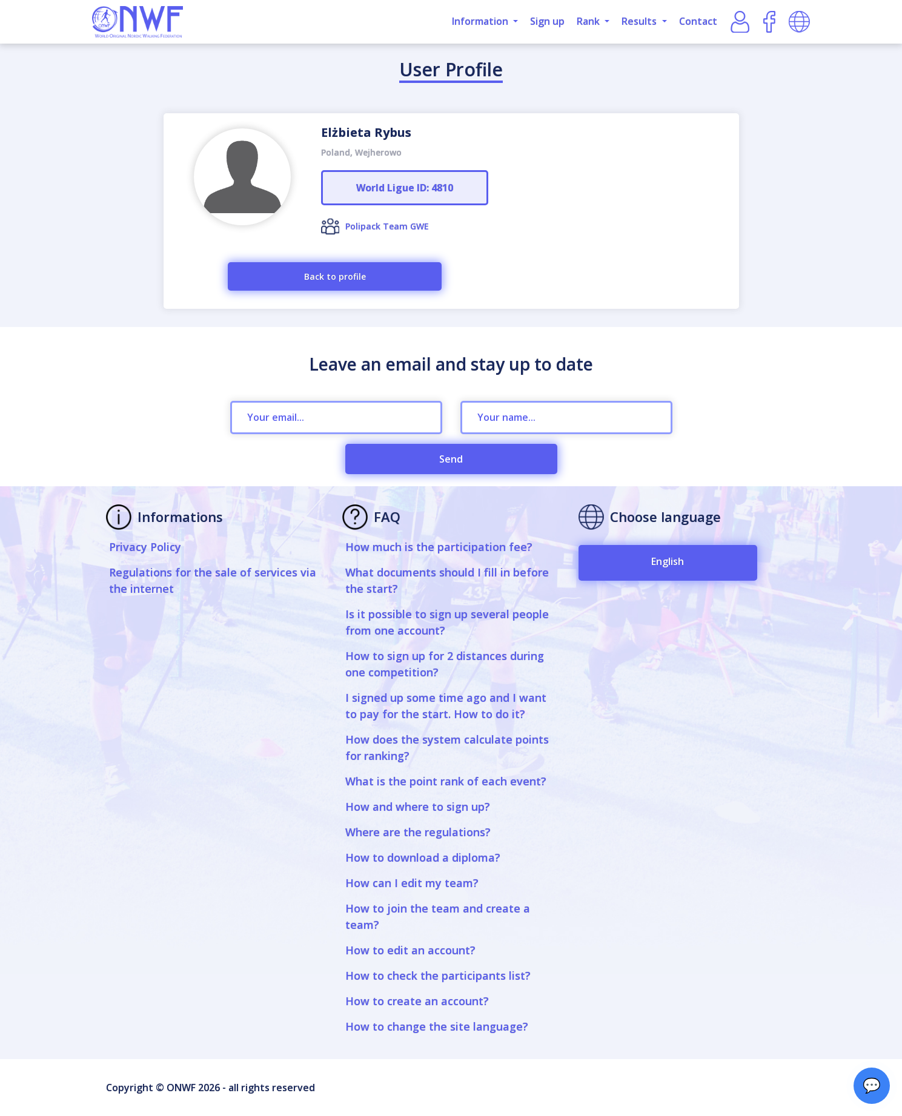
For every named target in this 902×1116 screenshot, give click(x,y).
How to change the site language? (436, 1026)
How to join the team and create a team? (437, 916)
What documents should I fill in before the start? (447, 580)
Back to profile (335, 276)
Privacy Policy (145, 547)
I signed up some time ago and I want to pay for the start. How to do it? (445, 705)
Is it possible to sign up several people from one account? (447, 622)
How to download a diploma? (422, 857)
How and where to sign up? (417, 806)
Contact (698, 21)
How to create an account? (417, 1001)
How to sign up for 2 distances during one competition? (444, 664)
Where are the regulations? (418, 832)
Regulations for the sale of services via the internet (212, 580)
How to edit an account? (410, 950)
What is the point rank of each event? (445, 781)
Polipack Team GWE (387, 226)
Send (451, 459)
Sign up (547, 21)
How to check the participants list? (438, 975)
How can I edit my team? (412, 883)
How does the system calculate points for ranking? (447, 747)
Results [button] (640, 21)
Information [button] (481, 21)
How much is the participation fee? (438, 547)
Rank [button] (589, 21)
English (667, 561)
